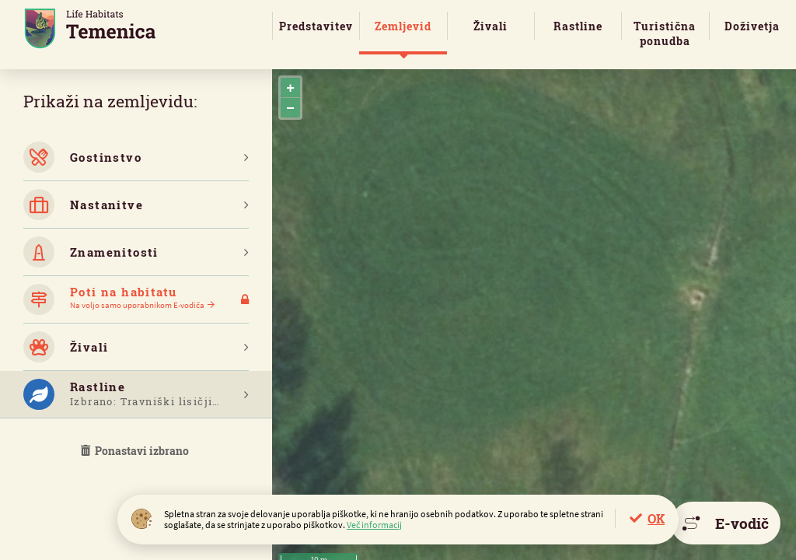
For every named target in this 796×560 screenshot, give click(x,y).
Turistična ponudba (665, 33)
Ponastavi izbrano (136, 450)
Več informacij (374, 524)
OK (656, 518)
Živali (490, 26)
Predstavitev (316, 26)
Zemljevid (403, 26)
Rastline (577, 26)
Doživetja (752, 26)
